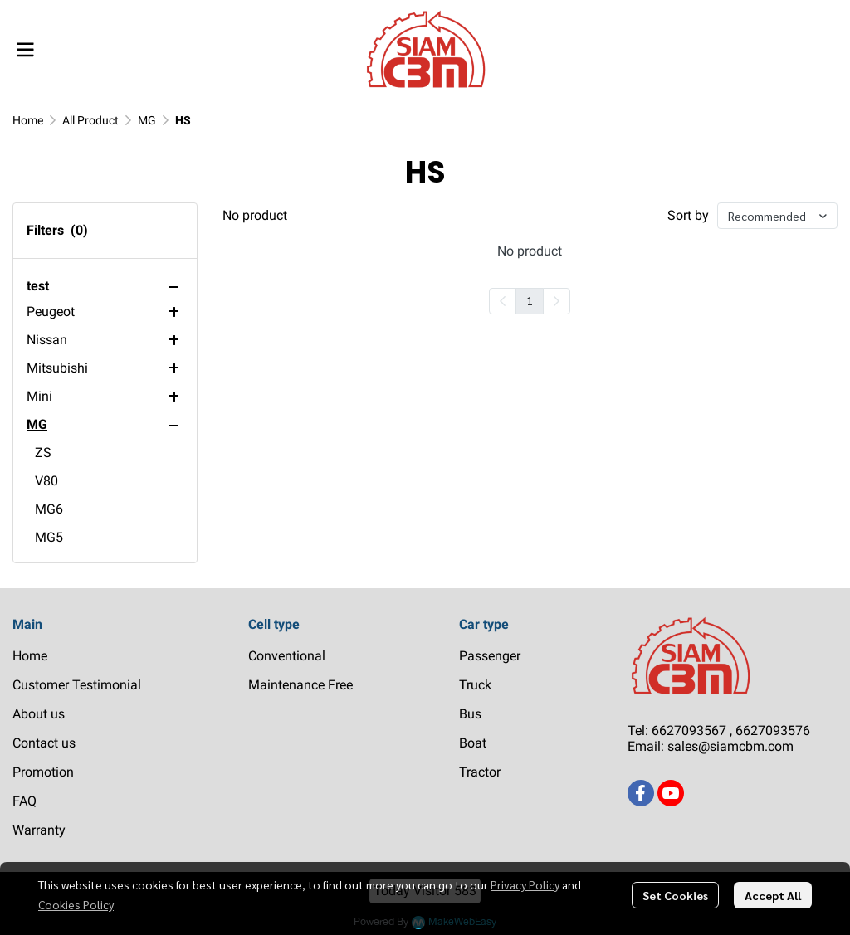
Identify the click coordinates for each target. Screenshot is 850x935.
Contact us (44, 743)
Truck (475, 685)
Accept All (773, 895)
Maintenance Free (300, 685)
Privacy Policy (525, 884)
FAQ (24, 801)
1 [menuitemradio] (529, 300)
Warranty (39, 830)
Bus (470, 714)
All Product (90, 120)
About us (38, 714)
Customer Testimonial (76, 685)
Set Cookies (675, 895)
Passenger (489, 656)
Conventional (286, 656)
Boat (472, 743)
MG (147, 120)
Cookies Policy (76, 904)
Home (27, 120)
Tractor (480, 772)
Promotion (43, 772)
